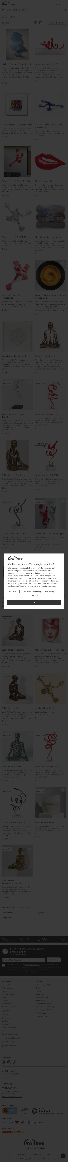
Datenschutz (34, 595)
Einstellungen (51, 591)
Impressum (13, 591)
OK (34, 602)
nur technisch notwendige (31, 591)
